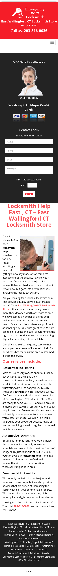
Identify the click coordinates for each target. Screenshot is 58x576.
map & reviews (40, 531)
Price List (34, 553)
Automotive (47, 546)
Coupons (29, 549)
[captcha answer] (32, 185)
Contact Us (42, 549)
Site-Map (46, 553)
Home (7, 546)
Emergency (16, 549)
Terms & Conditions (17, 553)
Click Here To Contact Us (29, 61)
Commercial (33, 546)
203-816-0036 (35, 30)
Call (29, 571)
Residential (18, 546)
